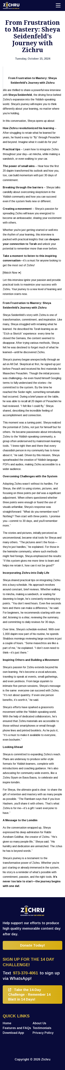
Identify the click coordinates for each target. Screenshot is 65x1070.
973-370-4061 (25, 973)
